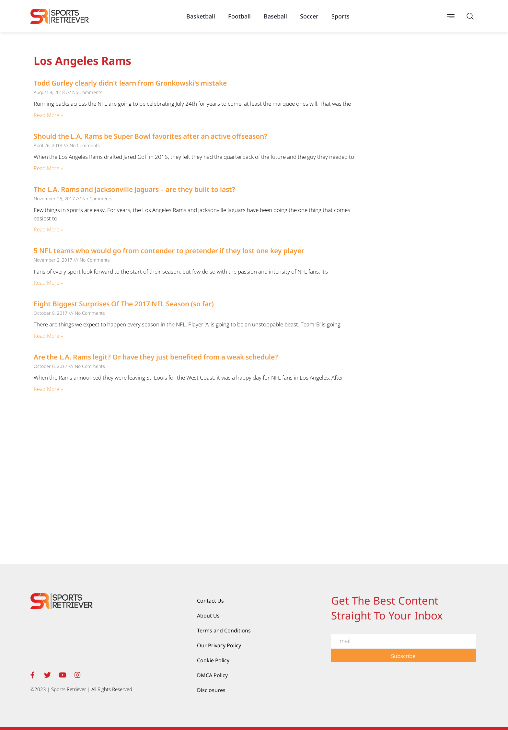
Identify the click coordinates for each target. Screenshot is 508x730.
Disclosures (211, 690)
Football (239, 16)
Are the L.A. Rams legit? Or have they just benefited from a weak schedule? (156, 356)
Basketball (200, 16)
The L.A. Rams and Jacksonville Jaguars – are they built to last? (134, 189)
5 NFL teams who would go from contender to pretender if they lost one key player (169, 250)
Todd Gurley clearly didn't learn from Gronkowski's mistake (130, 83)
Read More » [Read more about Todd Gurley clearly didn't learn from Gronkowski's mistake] (48, 115)
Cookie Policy (213, 660)
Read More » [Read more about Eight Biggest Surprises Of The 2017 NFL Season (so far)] (48, 335)
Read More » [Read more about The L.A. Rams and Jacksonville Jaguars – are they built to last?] (48, 229)
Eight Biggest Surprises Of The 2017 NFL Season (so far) (124, 303)
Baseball (275, 16)
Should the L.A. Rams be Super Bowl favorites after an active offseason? (150, 136)
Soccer (309, 16)
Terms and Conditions (224, 630)
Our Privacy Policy (219, 645)
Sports (340, 16)
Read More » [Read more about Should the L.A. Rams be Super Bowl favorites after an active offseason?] (48, 168)
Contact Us (210, 600)
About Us (208, 615)
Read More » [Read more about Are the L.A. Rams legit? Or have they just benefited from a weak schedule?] (48, 389)
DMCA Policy (212, 675)
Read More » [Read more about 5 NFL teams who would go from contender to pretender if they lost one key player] (48, 282)
